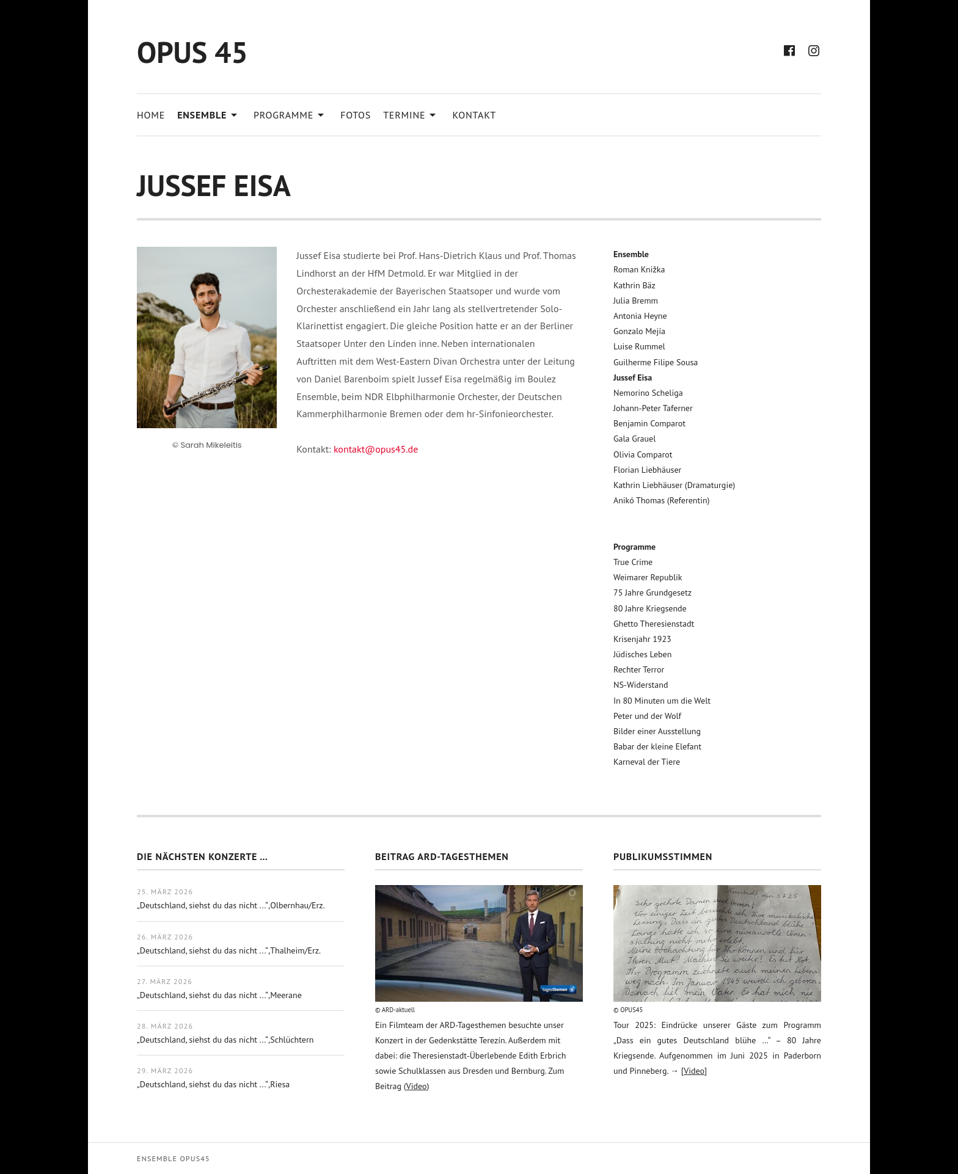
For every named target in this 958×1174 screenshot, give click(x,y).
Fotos (355, 115)
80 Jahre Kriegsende (650, 608)
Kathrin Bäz (634, 285)
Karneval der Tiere (646, 761)
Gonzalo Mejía (639, 331)
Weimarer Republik (647, 577)
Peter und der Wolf (647, 715)
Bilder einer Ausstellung (657, 731)
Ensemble (209, 114)
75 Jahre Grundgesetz (652, 592)
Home (151, 115)
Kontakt (474, 115)
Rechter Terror (638, 669)
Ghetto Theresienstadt (653, 623)
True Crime (633, 561)
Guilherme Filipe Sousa (655, 362)
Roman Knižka (639, 269)
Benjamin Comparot (649, 423)
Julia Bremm (635, 300)
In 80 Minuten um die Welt (662, 700)
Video (416, 1086)
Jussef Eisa (632, 377)
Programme (291, 114)
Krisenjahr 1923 (642, 638)
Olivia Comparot (643, 454)
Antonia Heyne (640, 315)
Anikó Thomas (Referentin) (661, 500)
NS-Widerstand (640, 684)
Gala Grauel (634, 438)
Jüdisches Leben (642, 654)
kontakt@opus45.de (376, 449)
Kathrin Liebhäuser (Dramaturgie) (674, 484)
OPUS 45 (192, 52)
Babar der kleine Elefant (657, 746)
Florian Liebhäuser (647, 469)
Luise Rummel (639, 346)
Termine (411, 114)
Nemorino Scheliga (648, 392)
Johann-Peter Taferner (653, 408)
